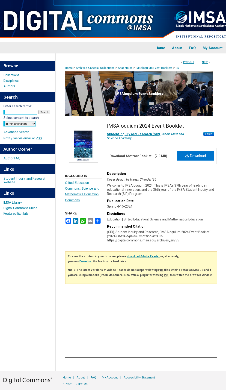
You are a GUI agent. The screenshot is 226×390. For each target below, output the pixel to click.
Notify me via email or (22, 138)
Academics (125, 68)
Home (69, 68)
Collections (11, 75)
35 (177, 68)
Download (195, 156)
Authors (9, 86)
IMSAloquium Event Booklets (154, 68)
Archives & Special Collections (95, 68)
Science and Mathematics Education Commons (82, 194)
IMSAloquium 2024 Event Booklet (145, 126)
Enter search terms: (17, 106)
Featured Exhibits (16, 213)
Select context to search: (21, 118)
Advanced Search (16, 132)
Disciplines (11, 80)
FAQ (93, 377)
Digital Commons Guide (20, 208)
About (81, 377)
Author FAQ (11, 158)
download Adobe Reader (143, 256)
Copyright (81, 383)
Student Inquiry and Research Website (24, 180)
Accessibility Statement (139, 377)
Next (205, 62)
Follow (208, 133)
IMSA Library (12, 202)
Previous (188, 62)
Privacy (67, 383)
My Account (110, 377)
